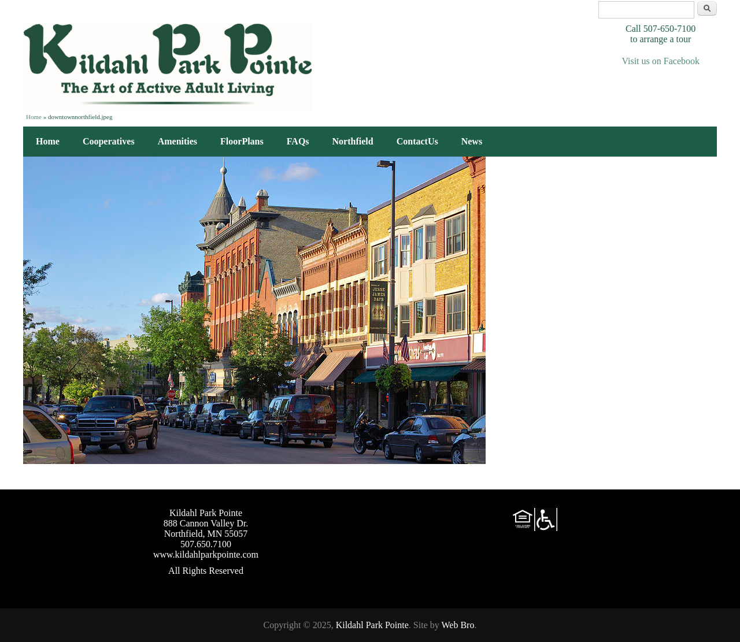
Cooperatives (109, 141)
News (471, 141)
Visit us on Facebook (660, 61)
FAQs (298, 141)
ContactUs (417, 141)
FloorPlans (242, 141)
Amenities (177, 141)
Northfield (352, 141)
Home (34, 116)
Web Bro (457, 625)
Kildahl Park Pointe (372, 625)
